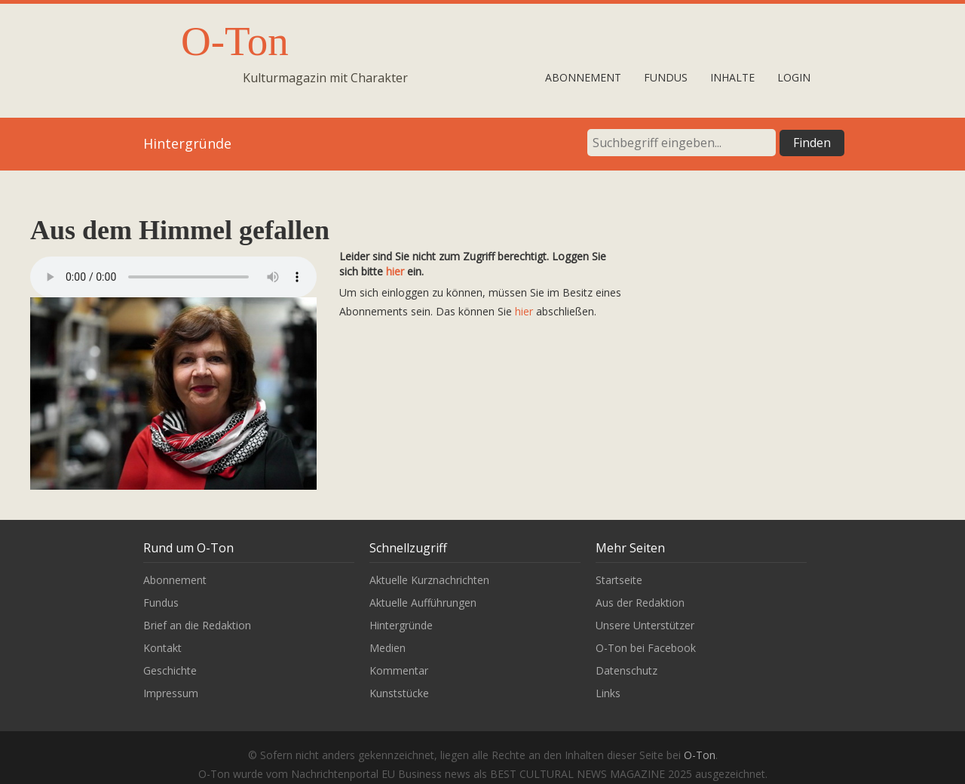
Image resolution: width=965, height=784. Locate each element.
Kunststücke (399, 693)
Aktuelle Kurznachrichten (429, 580)
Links (608, 693)
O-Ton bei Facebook (646, 648)
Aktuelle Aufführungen (422, 602)
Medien (387, 648)
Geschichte (170, 670)
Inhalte (732, 77)
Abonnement (583, 77)
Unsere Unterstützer (645, 625)
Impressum (170, 693)
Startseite (619, 580)
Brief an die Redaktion (197, 625)
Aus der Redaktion (640, 602)
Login (793, 77)
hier (395, 271)
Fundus (666, 77)
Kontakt (162, 648)
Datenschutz (626, 670)
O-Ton (235, 41)
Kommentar (398, 670)
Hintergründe (401, 625)
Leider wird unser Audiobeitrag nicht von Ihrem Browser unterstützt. (173, 277)
